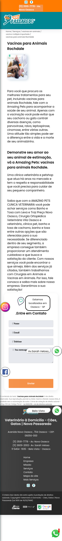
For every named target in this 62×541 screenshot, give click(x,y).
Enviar (31, 383)
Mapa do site (30, 476)
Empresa (28, 461)
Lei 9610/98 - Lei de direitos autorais (37, 404)
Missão (27, 464)
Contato (28, 472)
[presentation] (31, 370)
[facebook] (31, 2)
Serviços (28, 468)
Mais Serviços (31, 479)
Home (26, 457)
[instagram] (26, 2)
